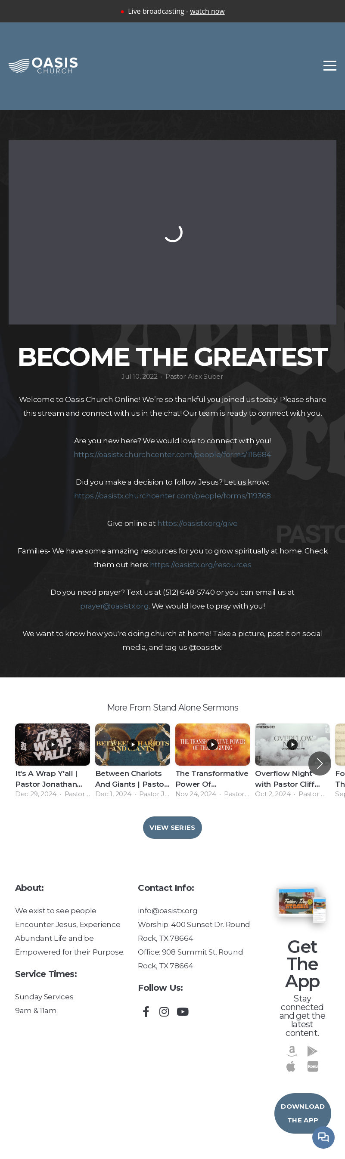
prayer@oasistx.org (114, 605)
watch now (207, 11)
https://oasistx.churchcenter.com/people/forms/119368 (172, 495)
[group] (52, 763)
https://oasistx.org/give (197, 523)
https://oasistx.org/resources (201, 564)
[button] (320, 763)
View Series (172, 827)
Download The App (302, 1113)
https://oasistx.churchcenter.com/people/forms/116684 (172, 454)
